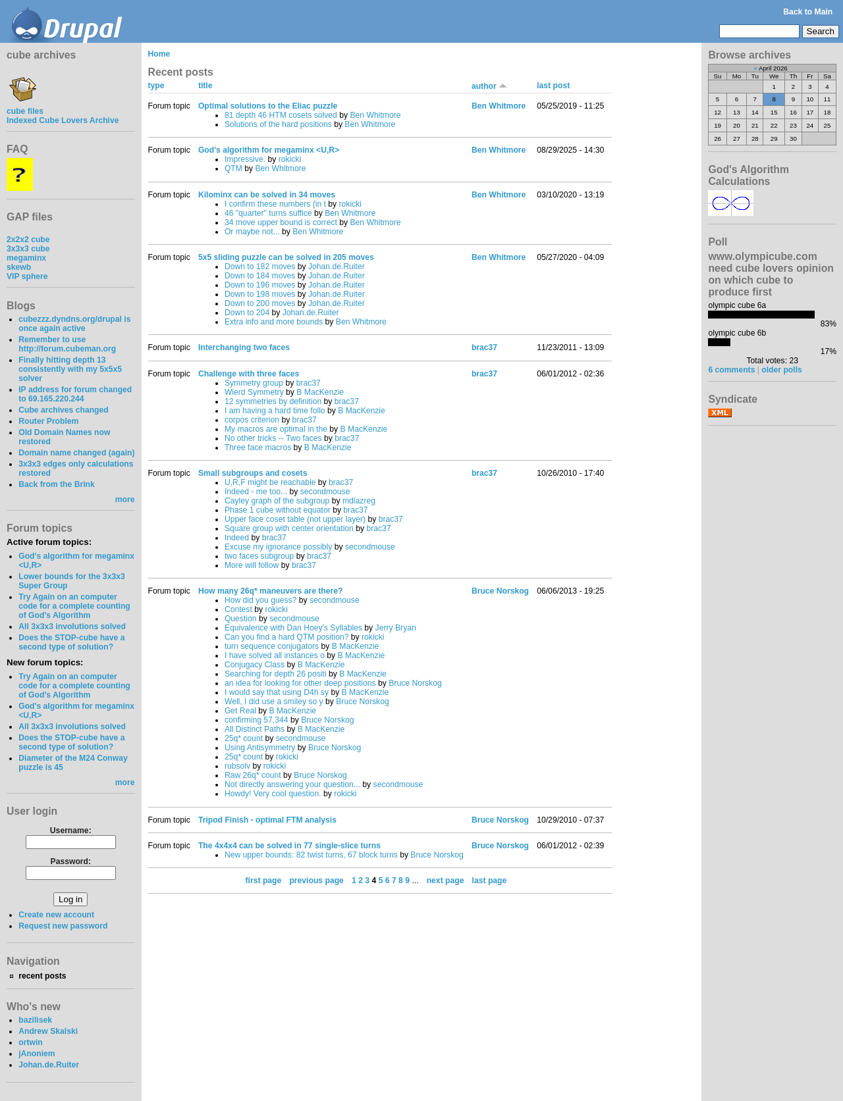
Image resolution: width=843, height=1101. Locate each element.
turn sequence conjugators (272, 646)
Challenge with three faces (248, 373)
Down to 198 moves (260, 294)
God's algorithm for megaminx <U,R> (268, 150)
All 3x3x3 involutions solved (72, 626)
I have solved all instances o (275, 655)
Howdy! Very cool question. (273, 793)
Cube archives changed (63, 410)
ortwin (30, 1042)
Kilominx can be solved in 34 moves (266, 194)
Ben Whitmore (375, 115)
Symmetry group (254, 383)
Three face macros (258, 447)
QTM (233, 168)
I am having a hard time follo (275, 410)
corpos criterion (252, 419)
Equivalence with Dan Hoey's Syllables (293, 627)
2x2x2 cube (28, 239)
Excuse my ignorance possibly (279, 546)
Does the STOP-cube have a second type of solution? (71, 642)
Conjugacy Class (255, 664)
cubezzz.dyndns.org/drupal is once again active (74, 324)
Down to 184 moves (260, 275)
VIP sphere (27, 276)
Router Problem (48, 421)
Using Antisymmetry (260, 747)
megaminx (26, 258)
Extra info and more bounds (274, 321)
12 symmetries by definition (273, 401)
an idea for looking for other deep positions (300, 683)
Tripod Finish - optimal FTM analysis (267, 820)
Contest (238, 609)
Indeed (237, 537)
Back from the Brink (56, 484)
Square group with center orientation (289, 528)
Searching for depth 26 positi (276, 674)
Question (241, 618)
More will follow (252, 565)
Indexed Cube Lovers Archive (63, 120)
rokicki (290, 159)
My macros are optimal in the (276, 429)
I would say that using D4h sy (277, 692)
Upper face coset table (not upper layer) (295, 519)
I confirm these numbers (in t (275, 204)
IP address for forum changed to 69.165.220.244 (75, 394)
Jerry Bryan (395, 627)
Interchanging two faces (244, 347)
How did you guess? (260, 600)
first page (264, 880)
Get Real (240, 710)
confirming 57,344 (256, 720)
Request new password (62, 926)
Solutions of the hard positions (278, 124)
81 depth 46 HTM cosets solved (281, 115)
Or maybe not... (252, 231)
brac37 (484, 347)
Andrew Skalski (48, 1031)
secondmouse (325, 491)
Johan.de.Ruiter (48, 1064)
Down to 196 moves (260, 285)
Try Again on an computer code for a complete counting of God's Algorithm (74, 606)
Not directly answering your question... (292, 784)
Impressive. (245, 159)
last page (489, 880)
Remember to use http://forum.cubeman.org (67, 344)
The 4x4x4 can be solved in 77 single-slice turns (289, 845)
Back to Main (807, 11)
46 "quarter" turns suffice (268, 213)
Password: (71, 861)
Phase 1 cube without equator (278, 510)
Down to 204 (247, 312)
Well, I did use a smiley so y (274, 701)
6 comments (731, 369)
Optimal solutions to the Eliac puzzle (267, 106)
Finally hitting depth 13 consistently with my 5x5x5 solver (70, 369)
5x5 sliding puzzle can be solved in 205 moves (286, 257)
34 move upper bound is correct (281, 222)
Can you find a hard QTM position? (287, 637)
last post (553, 85)
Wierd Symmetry (254, 392)
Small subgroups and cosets (253, 473)
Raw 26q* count (253, 775)
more (125, 499)
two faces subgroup (259, 556)
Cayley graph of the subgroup (277, 500)
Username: (71, 830)
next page (445, 880)
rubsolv (237, 766)
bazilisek (35, 1020)
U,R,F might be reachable (270, 482)
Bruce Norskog (415, 683)
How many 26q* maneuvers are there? (270, 591)
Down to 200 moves (260, 303)
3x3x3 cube (28, 248)
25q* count (244, 738)
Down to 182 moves (260, 266)
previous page (316, 880)
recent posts (42, 976)
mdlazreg (358, 500)
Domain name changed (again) (76, 452)
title (205, 85)
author (489, 86)
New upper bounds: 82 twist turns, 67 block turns (311, 854)
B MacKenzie (320, 392)
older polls (781, 369)
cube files (25, 106)
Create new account (56, 914)
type (156, 85)
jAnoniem (36, 1053)
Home (159, 54)
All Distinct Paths (255, 729)
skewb (19, 267)
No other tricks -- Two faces (273, 438)
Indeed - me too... (256, 491)
